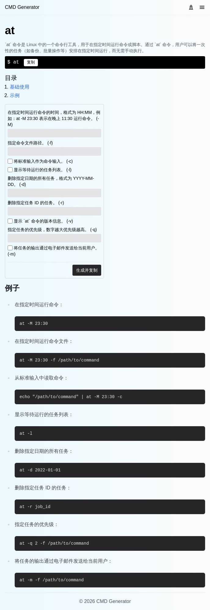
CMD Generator (22, 7)
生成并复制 (87, 270)
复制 (31, 62)
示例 (15, 95)
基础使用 (19, 86)
